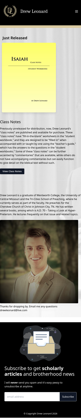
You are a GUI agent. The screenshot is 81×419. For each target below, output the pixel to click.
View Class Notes (12, 171)
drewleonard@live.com (13, 310)
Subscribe (68, 396)
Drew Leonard (34, 11)
